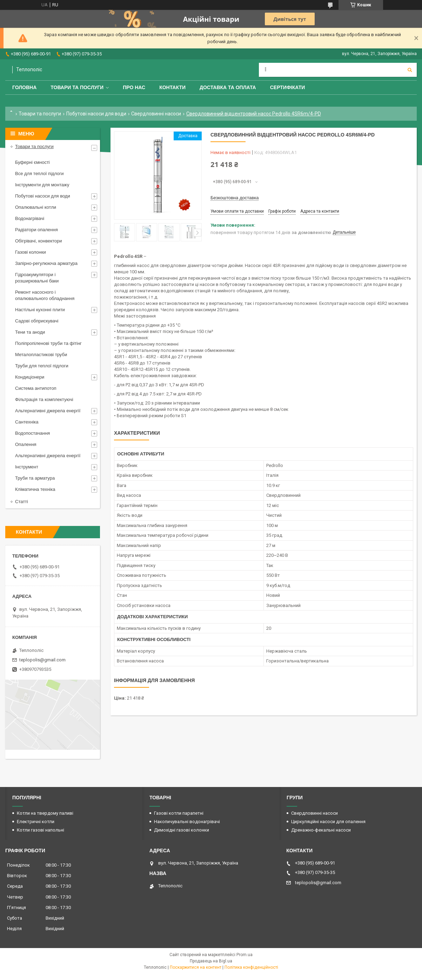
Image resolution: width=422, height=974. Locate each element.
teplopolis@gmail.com (42, 659)
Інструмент (26, 466)
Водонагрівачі (29, 218)
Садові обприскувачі (36, 320)
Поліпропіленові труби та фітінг (48, 343)
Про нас (134, 87)
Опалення (25, 444)
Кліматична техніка (35, 489)
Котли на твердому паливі (45, 813)
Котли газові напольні (40, 830)
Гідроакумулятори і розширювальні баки (37, 277)
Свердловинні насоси (156, 113)
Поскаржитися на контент (195, 967)
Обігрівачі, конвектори (38, 241)
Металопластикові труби (41, 354)
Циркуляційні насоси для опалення (328, 821)
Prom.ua (244, 954)
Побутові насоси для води (96, 113)
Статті (21, 501)
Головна (24, 87)
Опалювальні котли (35, 207)
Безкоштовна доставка (234, 197)
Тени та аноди (30, 332)
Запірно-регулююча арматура (46, 263)
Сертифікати (287, 87)
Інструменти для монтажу (42, 184)
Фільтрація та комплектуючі (44, 399)
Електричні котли (35, 821)
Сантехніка (26, 422)
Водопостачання (32, 433)
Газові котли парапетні (178, 813)
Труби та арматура (35, 478)
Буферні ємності (32, 162)
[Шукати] (410, 70)
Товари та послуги (77, 87)
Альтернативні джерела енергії (47, 410)
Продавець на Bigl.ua (211, 961)
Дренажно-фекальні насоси (321, 830)
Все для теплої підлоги (39, 173)
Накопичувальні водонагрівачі (187, 821)
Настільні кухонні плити (40, 309)
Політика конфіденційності (251, 967)
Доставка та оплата (228, 87)
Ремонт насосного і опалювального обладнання (44, 295)
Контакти (172, 87)
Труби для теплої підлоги (41, 365)
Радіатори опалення (36, 229)
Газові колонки (30, 252)
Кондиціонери (29, 377)
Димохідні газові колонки (181, 830)
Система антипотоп (35, 388)
